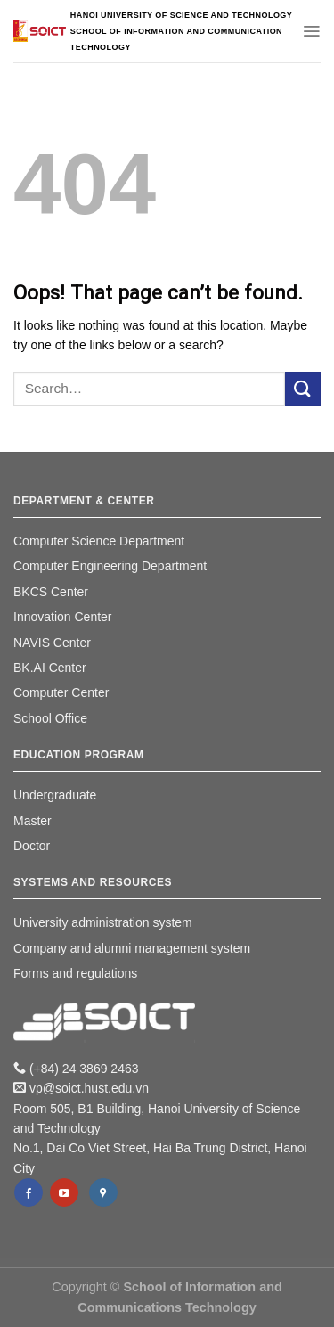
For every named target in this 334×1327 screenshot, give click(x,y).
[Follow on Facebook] (28, 1192)
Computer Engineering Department (110, 566)
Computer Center (61, 692)
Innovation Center (62, 617)
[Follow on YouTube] (64, 1192)
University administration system (102, 922)
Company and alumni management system (131, 948)
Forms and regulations (75, 973)
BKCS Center (50, 592)
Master (32, 821)
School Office (50, 718)
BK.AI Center (49, 667)
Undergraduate (54, 795)
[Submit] (303, 389)
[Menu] (311, 31)
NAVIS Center (52, 642)
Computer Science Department (98, 541)
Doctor (31, 846)
